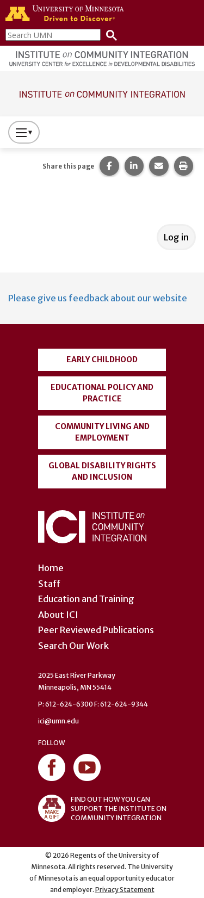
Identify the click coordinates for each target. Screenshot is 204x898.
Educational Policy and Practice (102, 393)
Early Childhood (102, 359)
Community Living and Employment (102, 432)
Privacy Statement (124, 889)
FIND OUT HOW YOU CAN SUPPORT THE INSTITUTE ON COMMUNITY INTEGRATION (102, 808)
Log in (176, 237)
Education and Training (86, 598)
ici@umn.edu (58, 721)
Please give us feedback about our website (97, 298)
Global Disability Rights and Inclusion (102, 471)
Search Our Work (73, 645)
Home (51, 567)
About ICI (58, 614)
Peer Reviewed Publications (96, 629)
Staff (49, 583)
